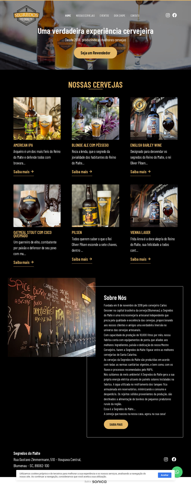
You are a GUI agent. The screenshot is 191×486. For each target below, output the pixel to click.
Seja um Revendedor (95, 52)
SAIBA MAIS (116, 424)
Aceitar (164, 480)
